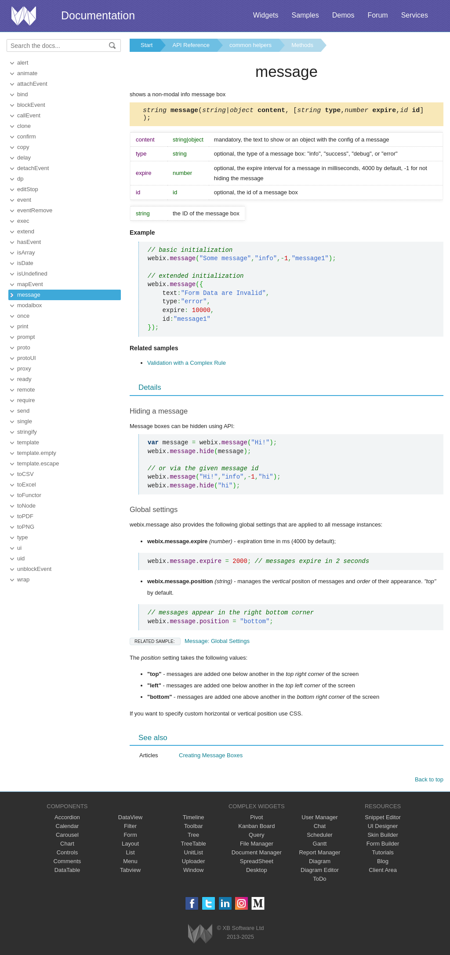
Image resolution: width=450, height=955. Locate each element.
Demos (343, 15)
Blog (382, 864)
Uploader (193, 864)
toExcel (26, 484)
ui (19, 548)
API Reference (191, 45)
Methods (302, 45)
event (24, 199)
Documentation (98, 15)
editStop (27, 189)
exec (23, 221)
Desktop (256, 872)
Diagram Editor (320, 872)
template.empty (36, 453)
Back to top (429, 782)
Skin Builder (382, 837)
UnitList (193, 855)
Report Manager (319, 855)
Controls (67, 855)
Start (146, 45)
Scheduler (320, 837)
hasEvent (29, 242)
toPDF (25, 516)
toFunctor (29, 495)
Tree (193, 837)
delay (24, 157)
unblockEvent (34, 569)
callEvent (28, 115)
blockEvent (31, 105)
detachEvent (33, 168)
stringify (27, 431)
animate (27, 73)
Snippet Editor (383, 820)
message (28, 294)
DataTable (67, 872)
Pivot (256, 820)
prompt (26, 337)
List (130, 855)
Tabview (130, 872)
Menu (130, 864)
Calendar (67, 828)
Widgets (266, 15)
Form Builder (383, 846)
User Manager (319, 820)
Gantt (320, 846)
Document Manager (257, 855)
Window (193, 872)
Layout (130, 846)
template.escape (38, 463)
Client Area (383, 872)
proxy (24, 368)
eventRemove (34, 210)
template (28, 442)
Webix (200, 936)
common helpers (250, 45)
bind (22, 94)
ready (24, 379)
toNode (26, 505)
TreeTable (193, 846)
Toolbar (193, 828)
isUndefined (32, 273)
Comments (67, 864)
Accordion (67, 820)
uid (21, 558)
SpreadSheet (256, 864)
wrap (23, 579)
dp (20, 178)
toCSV (25, 474)
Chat (320, 828)
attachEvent (32, 83)
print (22, 326)
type (22, 537)
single (24, 421)
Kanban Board (256, 828)
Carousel (67, 837)
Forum (377, 15)
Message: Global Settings (190, 643)
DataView (130, 820)
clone (24, 126)
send (23, 410)
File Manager (256, 846)
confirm (26, 136)
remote (26, 389)
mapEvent (30, 284)
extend (25, 231)
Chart (67, 846)
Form (130, 837)
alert (22, 62)
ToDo (319, 881)
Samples (305, 15)
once (23, 315)
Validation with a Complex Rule (186, 365)
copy (23, 147)
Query (256, 837)
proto (23, 347)
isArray (26, 252)
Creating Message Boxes (211, 758)
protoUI (26, 358)
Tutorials (382, 855)
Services (414, 15)
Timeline (193, 820)
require (26, 400)
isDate (25, 263)
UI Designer (383, 828)
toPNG (25, 526)
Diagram (319, 864)
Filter (130, 828)
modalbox (29, 305)
